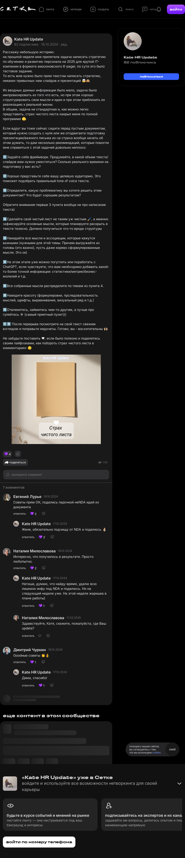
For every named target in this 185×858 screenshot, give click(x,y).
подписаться (151, 76)
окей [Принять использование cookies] (172, 749)
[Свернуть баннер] (179, 783)
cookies (156, 752)
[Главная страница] (18, 9)
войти (176, 9)
